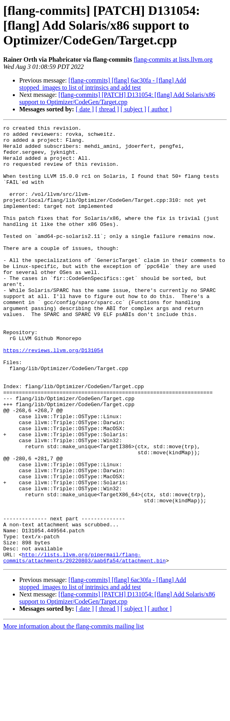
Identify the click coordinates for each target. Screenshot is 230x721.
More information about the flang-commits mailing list (73, 714)
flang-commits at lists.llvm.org (173, 59)
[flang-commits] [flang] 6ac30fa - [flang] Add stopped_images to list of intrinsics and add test (102, 84)
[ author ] (160, 109)
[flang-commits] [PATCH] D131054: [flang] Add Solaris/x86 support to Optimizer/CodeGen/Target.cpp (117, 98)
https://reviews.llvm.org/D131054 (53, 395)
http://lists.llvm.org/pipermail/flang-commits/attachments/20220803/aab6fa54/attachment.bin (84, 644)
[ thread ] (107, 109)
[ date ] (85, 109)
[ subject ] (133, 109)
